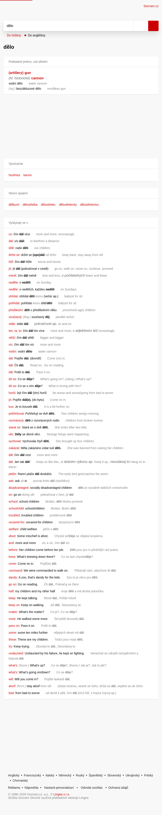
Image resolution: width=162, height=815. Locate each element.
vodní (12, 351)
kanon (28, 175)
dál (11, 241)
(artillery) (16, 73)
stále (12, 324)
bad (11, 693)
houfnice (14, 175)
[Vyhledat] (63, 26)
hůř (11, 261)
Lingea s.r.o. (61, 794)
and (11, 543)
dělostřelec (48, 204)
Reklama (14, 787)
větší (12, 337)
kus (11, 406)
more (12, 619)
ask (11, 481)
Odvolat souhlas (91, 787)
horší (12, 393)
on (10, 494)
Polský (148, 775)
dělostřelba (30, 204)
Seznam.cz (151, 6)
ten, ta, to (15, 330)
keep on (14, 605)
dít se (12, 379)
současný (15, 317)
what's (13, 665)
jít (10, 268)
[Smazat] (128, 26)
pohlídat (14, 303)
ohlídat (13, 296)
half (11, 591)
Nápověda (31, 787)
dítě (11, 248)
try (10, 646)
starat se (14, 427)
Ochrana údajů (118, 787)
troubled (14, 515)
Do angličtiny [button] (36, 35)
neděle (13, 282)
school (13, 501)
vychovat (15, 441)
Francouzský (32, 775)
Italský (50, 775)
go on (12, 584)
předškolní (16, 310)
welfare (13, 529)
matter (13, 612)
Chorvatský (20, 780)
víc (11, 344)
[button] (81, 163)
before (13, 550)
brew (12, 556)
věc (11, 434)
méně (12, 275)
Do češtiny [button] (14, 35)
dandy (13, 577)
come (12, 563)
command (15, 570)
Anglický (13, 775)
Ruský (80, 775)
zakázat (14, 448)
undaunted (16, 653)
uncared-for (16, 522)
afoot (12, 536)
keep (12, 598)
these (12, 639)
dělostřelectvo (89, 204)
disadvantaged (18, 487)
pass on (14, 625)
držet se (14, 255)
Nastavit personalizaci (59, 787)
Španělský (96, 775)
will (11, 679)
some (12, 632)
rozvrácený (16, 420)
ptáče (12, 474)
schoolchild (16, 508)
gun (27, 73)
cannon (37, 78)
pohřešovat (16, 413)
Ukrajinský (133, 775)
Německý (65, 775)
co (10, 234)
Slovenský (114, 775)
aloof (12, 686)
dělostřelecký (68, 204)
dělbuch (14, 204)
